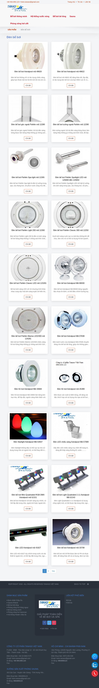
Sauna (72, 16)
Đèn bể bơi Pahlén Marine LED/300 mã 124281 (28, 337)
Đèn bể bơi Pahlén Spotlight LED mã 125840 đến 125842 (71, 178)
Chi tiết (28, 85)
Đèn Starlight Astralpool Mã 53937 (28, 442)
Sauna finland (12, 603)
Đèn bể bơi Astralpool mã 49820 (28, 72)
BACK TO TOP (81, 584)
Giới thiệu (44, 628)
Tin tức (80, 2)
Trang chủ (71, 2)
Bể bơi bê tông (59, 16)
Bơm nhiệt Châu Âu (14, 600)
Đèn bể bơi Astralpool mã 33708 (71, 548)
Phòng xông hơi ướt (19, 24)
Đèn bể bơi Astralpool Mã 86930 (71, 283)
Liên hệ (87, 2)
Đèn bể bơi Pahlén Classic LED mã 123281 (28, 283)
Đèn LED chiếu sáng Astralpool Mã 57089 (71, 442)
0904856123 (23, 676)
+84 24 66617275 (24, 656)
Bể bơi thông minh (18, 16)
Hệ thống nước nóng (40, 16)
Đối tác (69, 603)
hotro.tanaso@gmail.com (30, 2)
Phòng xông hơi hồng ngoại (17, 607)
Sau (53, 571)
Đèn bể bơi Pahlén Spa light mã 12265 (28, 177)
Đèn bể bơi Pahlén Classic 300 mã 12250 (71, 230)
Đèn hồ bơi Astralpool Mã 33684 (28, 389)
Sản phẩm (12, 30)
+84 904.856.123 (13, 2)
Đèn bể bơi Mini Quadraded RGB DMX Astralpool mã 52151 (28, 496)
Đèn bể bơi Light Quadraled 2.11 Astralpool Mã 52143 (71, 496)
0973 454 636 (68, 656)
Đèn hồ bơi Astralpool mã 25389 (71, 389)
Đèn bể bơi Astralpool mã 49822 (71, 72)
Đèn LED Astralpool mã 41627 (28, 548)
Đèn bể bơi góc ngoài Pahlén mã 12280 (28, 124)
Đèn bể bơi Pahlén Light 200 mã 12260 (28, 230)
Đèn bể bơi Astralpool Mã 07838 (71, 336)
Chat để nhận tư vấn (95, 656)
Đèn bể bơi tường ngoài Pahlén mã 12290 (71, 124)
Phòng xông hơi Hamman (17, 612)
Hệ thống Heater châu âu (17, 615)
